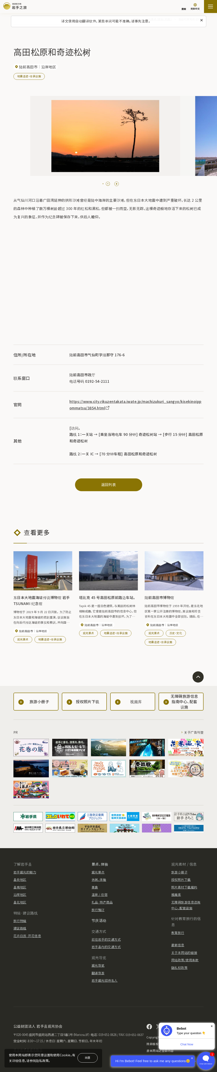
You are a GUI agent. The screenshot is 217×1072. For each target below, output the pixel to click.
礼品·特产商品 (102, 902)
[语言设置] (195, 7)
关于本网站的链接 (184, 952)
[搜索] (183, 7)
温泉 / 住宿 (99, 894)
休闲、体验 (99, 879)
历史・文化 (176, 633)
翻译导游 (98, 973)
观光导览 (98, 965)
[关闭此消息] (201, 20)
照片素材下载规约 (184, 887)
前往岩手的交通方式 (106, 939)
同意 (87, 1057)
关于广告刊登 (194, 732)
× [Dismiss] (212, 1026)
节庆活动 (99, 920)
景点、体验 (100, 864)
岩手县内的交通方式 (106, 946)
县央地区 (19, 879)
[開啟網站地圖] (210, 6)
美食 (95, 887)
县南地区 (19, 887)
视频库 (176, 894)
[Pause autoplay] (116, 184)
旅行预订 (98, 910)
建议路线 (19, 928)
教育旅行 (177, 932)
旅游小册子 (179, 872)
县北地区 (19, 902)
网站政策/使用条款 (185, 960)
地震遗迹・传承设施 (29, 76)
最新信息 (177, 945)
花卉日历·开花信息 (27, 936)
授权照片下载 (181, 879)
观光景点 (22, 639)
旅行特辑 (19, 921)
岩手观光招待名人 (105, 980)
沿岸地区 (19, 894)
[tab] (105, 184)
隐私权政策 (179, 967)
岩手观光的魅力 (24, 872)
